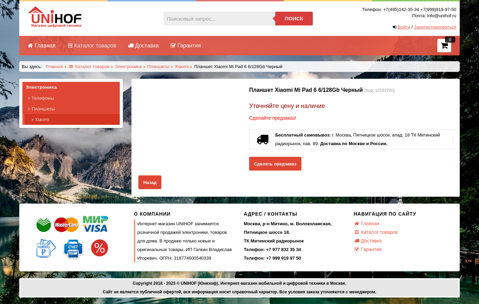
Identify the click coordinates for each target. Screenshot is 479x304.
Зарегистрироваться (435, 27)
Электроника (73, 87)
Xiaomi (39, 119)
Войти (404, 27)
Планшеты (73, 109)
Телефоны (73, 98)
